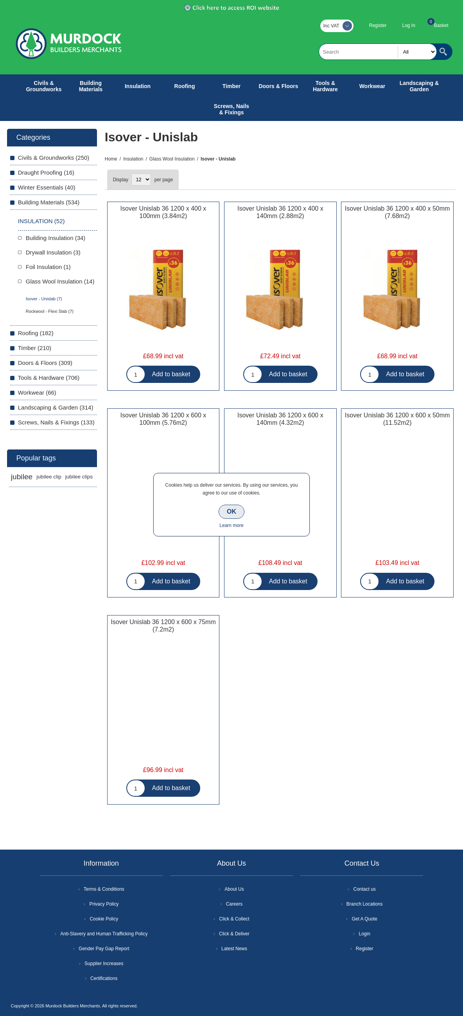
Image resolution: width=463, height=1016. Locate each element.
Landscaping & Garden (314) (55, 407)
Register (378, 25)
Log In (408, 25)
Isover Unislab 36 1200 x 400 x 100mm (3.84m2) (163, 212)
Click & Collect (234, 919)
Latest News (234, 948)
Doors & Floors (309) (45, 362)
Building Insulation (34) (56, 238)
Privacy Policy (103, 904)
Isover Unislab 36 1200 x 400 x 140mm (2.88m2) (280, 212)
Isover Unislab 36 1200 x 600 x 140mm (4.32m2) (280, 419)
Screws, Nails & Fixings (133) (56, 422)
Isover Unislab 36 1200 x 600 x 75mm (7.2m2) (163, 626)
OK (231, 511)
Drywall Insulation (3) (53, 252)
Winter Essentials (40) (46, 187)
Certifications (103, 978)
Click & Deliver (234, 934)
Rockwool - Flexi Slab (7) (50, 311)
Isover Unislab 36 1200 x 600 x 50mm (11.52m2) (397, 419)
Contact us (364, 889)
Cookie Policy (104, 919)
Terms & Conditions (104, 889)
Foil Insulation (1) (48, 266)
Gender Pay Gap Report (104, 948)
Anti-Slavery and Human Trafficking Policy (103, 934)
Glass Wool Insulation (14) (60, 281)
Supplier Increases (103, 963)
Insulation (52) (41, 221)
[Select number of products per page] (141, 179)
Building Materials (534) (49, 202)
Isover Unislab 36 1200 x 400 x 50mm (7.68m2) (397, 212)
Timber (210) (34, 348)
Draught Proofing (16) (46, 172)
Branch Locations (364, 904)
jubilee (21, 477)
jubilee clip (48, 477)
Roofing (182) (36, 333)
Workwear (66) (37, 392)
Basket (441, 25)
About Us (234, 889)
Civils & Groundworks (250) (54, 157)
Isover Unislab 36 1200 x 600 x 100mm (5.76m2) (163, 419)
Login (364, 934)
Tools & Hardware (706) (49, 377)
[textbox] (377, 52)
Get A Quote (364, 919)
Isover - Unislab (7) (44, 298)
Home (111, 159)
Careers (234, 904)
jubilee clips (79, 477)
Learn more (231, 525)
